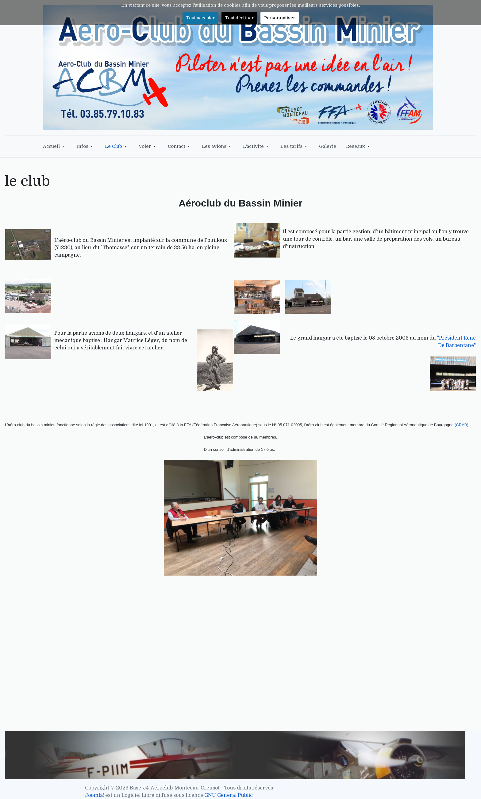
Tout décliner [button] (239, 17)
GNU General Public (228, 795)
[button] (55, 146)
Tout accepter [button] (200, 17)
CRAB (461, 425)
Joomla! (94, 795)
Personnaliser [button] (279, 17)
